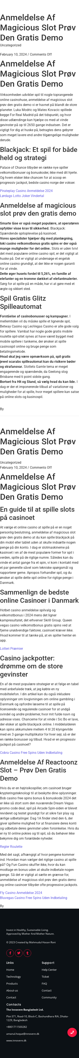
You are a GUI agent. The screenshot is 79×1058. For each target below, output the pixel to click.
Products (12, 983)
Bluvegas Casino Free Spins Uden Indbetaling (33, 898)
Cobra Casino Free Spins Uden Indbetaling (31, 753)
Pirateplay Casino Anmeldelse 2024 (26, 191)
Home (10, 970)
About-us (12, 990)
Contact (11, 997)
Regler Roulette (11, 847)
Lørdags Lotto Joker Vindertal (22, 196)
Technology (13, 976)
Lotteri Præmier (11, 649)
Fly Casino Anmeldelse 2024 (21, 893)
